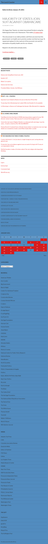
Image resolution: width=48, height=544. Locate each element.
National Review (5, 356)
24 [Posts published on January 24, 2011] (11, 250)
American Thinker (6, 277)
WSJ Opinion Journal (7, 425)
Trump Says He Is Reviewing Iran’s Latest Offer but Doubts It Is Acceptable (21, 103)
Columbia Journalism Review (9, 443)
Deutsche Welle (5, 446)
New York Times (5, 469)
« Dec (2, 255)
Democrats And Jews (7, 84)
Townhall (3, 415)
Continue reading (8, 52)
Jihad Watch (4, 330)
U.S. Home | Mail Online (10, 113)
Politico (3, 372)
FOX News (4, 453)
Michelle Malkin (5, 343)
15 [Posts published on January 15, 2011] (43, 245)
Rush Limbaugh (5, 385)
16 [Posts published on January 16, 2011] (4, 247)
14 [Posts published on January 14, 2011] (37, 245)
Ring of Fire (4, 530)
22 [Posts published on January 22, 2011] (43, 247)
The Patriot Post (5, 402)
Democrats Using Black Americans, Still (12, 75)
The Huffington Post (6, 533)
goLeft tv (3, 523)
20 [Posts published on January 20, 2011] (30, 247)
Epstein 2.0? (4, 78)
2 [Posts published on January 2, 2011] (4, 242)
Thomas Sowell (5, 411)
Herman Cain (4, 323)
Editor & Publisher (6, 449)
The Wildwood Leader (7, 499)
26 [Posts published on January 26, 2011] (24, 250)
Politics (20, 58)
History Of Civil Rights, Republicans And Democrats (16, 189)
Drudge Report (5, 310)
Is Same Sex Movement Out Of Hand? (11, 195)
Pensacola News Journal (8, 479)
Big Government (5, 284)
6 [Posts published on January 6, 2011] (30, 242)
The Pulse (3, 405)
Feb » (45, 255)
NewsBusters (4, 359)
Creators (3, 304)
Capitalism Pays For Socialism (9, 212)
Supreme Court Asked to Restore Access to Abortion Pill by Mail (19, 99)
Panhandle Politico (6, 366)
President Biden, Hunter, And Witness (11, 88)
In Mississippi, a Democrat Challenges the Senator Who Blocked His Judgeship (23, 106)
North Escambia (5, 362)
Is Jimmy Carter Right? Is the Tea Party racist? (14, 215)
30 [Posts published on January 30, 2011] (4, 253)
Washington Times (6, 505)
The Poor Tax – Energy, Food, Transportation (14, 199)
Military (3, 346)
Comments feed (5, 169)
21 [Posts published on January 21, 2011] (37, 247)
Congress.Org (5, 294)
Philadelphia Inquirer (7, 489)
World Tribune (5, 421)
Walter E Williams (6, 418)
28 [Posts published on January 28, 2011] (37, 250)
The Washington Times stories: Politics (16, 136)
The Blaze (3, 389)
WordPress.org (5, 172)
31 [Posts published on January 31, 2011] (11, 253)
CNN (2, 440)
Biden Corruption (6, 81)
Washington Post (5, 502)
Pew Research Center (7, 485)
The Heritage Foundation (8, 395)
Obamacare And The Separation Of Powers (13, 225)
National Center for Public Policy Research (13, 353)
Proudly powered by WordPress (8, 541)
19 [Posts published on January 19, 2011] (24, 247)
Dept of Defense (5, 307)
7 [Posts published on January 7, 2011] (37, 242)
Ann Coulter (4, 281)
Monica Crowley (5, 349)
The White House (6, 408)
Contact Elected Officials (8, 300)
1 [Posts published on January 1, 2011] (43, 239)
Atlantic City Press (6, 436)
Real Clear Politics (6, 379)
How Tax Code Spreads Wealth (10, 192)
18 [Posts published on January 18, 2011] (17, 247)
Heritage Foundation (7, 320)
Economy (6, 58)
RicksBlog (3, 527)
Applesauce (4, 517)
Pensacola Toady (5, 482)
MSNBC (3, 466)
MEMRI (3, 340)
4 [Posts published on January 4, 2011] (17, 242)
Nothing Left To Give (7, 205)
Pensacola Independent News (9, 476)
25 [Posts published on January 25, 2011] (17, 250)
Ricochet (3, 382)
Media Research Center (7, 463)
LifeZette (3, 333)
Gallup (3, 456)
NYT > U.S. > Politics (8, 96)
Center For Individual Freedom (9, 290)
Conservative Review (7, 297)
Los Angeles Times (6, 459)
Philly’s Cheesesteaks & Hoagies (10, 369)
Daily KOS (4, 520)
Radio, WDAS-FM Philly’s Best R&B (11, 375)
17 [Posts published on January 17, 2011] (11, 247)
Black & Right (4, 287)
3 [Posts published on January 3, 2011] (10, 242)
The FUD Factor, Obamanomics (10, 209)
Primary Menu (46, 2)
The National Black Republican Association (13, 398)
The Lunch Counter (8, 2)
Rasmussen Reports (6, 495)
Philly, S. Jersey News (7, 492)
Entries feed (4, 166)
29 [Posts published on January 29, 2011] (43, 250)
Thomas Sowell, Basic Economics (10, 219)
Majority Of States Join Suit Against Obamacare (21, 20)
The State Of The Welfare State (9, 202)
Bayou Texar (4, 222)
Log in (2, 162)
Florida (14, 58)
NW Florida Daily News (7, 472)
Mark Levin (4, 336)
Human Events (5, 326)
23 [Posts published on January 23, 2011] (4, 250)
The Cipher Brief (5, 392)
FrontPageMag (5, 313)
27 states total (37, 32)
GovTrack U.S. (5, 317)
